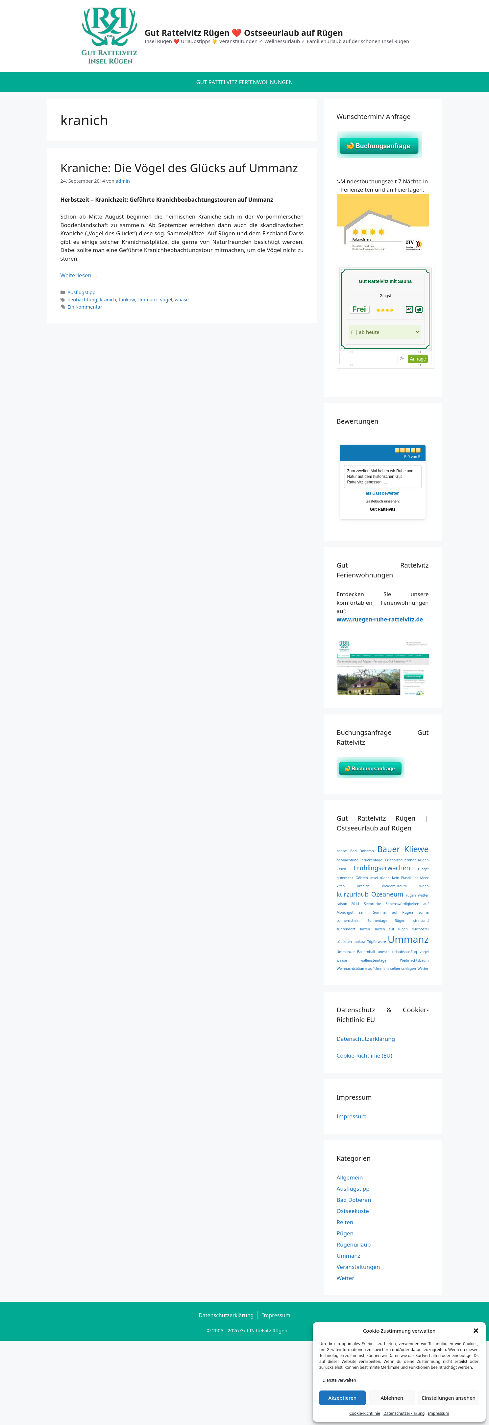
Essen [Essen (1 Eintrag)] (341, 869)
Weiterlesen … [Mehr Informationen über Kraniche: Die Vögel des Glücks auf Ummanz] (79, 275)
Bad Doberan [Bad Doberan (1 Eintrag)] (362, 851)
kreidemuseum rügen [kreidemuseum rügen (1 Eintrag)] (405, 886)
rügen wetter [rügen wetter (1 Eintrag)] (417, 895)
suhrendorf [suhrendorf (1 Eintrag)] (346, 929)
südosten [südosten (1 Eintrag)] (344, 941)
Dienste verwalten (339, 1380)
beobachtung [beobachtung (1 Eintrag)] (348, 860)
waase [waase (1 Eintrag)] (342, 960)
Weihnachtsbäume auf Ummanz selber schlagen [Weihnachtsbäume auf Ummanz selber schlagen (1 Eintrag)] (376, 968)
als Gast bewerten (383, 493)
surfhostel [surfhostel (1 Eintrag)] (420, 929)
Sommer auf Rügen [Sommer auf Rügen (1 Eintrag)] (393, 912)
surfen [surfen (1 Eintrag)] (364, 929)
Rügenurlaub (354, 1244)
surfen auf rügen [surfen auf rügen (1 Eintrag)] (391, 929)
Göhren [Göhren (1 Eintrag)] (361, 878)
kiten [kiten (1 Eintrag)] (341, 886)
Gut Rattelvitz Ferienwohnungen (244, 82)
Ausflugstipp (81, 292)
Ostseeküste (353, 1211)
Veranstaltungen (358, 1267)
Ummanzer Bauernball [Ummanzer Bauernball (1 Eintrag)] (356, 951)
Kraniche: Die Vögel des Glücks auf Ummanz (179, 167)
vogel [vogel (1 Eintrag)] (424, 951)
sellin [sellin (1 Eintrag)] (363, 912)
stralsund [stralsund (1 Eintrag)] (421, 920)
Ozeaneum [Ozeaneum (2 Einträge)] (387, 894)
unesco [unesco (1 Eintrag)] (384, 951)
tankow (127, 299)
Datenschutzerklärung (404, 1413)
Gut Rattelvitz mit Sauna (385, 281)
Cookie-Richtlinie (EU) (364, 1055)
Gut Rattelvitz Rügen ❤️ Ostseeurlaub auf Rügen (244, 32)
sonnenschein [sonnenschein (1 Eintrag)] (348, 920)
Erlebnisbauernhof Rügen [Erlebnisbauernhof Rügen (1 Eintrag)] (406, 860)
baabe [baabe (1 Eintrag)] (342, 851)
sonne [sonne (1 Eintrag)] (424, 912)
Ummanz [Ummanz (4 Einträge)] (408, 939)
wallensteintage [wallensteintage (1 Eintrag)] (373, 960)
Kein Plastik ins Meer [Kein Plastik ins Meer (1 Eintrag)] (410, 878)
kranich (108, 299)
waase (182, 299)
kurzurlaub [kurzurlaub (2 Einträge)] (353, 894)
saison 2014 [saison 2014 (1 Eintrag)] (348, 903)
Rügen (345, 1233)
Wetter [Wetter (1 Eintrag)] (422, 968)
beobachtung (82, 299)
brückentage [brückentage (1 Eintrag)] (371, 860)
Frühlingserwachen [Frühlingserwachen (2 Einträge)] (382, 868)
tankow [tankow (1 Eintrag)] (360, 941)
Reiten (345, 1222)
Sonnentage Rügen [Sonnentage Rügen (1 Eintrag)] (386, 920)
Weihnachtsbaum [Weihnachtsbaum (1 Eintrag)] (414, 960)
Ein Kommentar (84, 307)
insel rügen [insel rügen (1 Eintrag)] (380, 878)
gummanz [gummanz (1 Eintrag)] (345, 878)
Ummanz (147, 299)
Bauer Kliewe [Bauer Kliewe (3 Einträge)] (402, 849)
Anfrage (418, 359)
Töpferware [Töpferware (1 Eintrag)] (376, 941)
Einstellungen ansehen (449, 1397)
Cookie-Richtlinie (364, 1413)
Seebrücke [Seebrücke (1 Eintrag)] (372, 903)
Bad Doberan (354, 1199)
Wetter (346, 1278)
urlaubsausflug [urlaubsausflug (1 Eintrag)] (404, 951)
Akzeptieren (342, 1397)
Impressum (438, 1413)
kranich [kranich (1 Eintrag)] (363, 886)
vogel (166, 299)
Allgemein (350, 1177)
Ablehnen (392, 1397)
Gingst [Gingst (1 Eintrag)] (423, 869)
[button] (476, 1330)
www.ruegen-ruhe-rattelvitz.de (380, 619)
